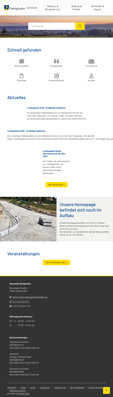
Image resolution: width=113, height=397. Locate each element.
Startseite (11, 387)
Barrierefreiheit (77, 387)
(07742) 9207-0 (21, 301)
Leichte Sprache (95, 387)
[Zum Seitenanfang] (106, 390)
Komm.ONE (23, 393)
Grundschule (91, 63)
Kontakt (91, 78)
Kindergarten (56, 63)
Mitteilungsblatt (21, 63)
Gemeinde (32, 7)
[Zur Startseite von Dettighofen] (14, 7)
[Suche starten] (80, 26)
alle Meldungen (55, 184)
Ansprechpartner (56, 78)
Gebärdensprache (17, 390)
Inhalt (23, 387)
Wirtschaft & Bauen (97, 8)
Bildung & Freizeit (76, 8)
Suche (32, 387)
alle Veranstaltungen (56, 262)
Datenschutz (60, 387)
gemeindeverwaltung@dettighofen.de (30, 297)
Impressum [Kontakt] (45, 387)
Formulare (21, 78)
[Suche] (51, 26)
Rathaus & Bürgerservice (52, 8)
